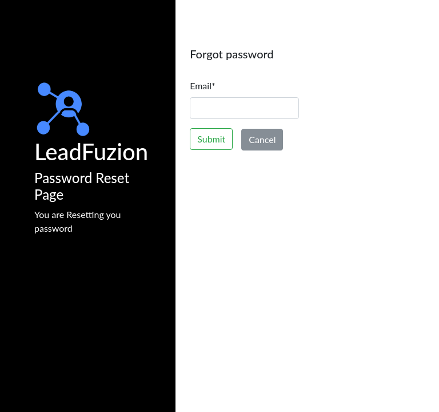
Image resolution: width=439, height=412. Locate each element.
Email (202, 85)
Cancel (262, 139)
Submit (211, 138)
